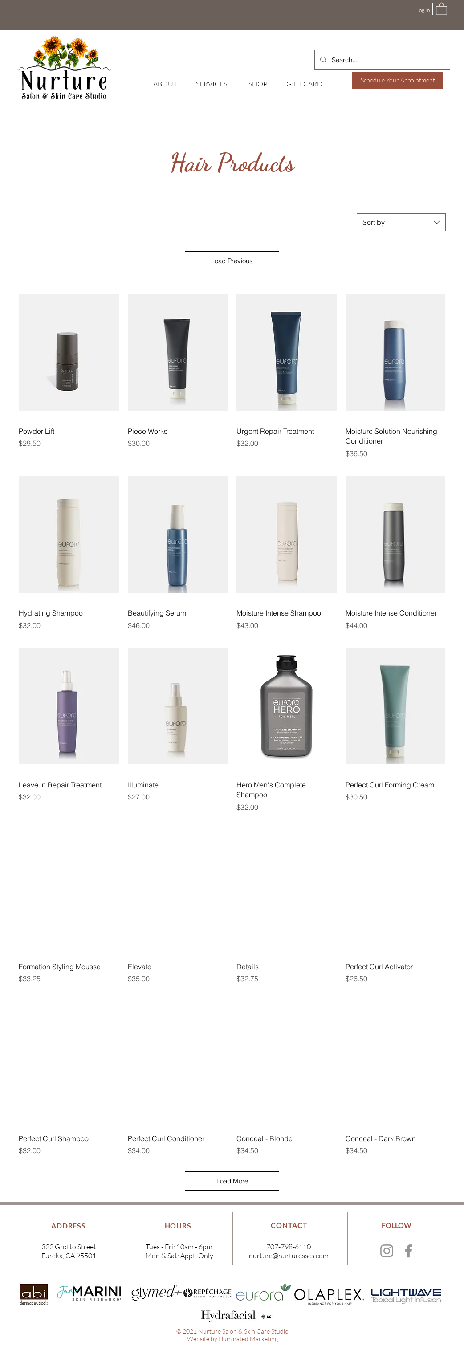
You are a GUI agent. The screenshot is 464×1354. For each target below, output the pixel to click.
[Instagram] (386, 1251)
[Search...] (381, 59)
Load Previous (232, 261)
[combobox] (401, 222)
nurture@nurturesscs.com (289, 1255)
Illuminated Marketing (248, 1338)
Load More (232, 1181)
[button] (441, 8)
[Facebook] (408, 1251)
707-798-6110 (288, 1246)
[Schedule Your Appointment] (397, 80)
